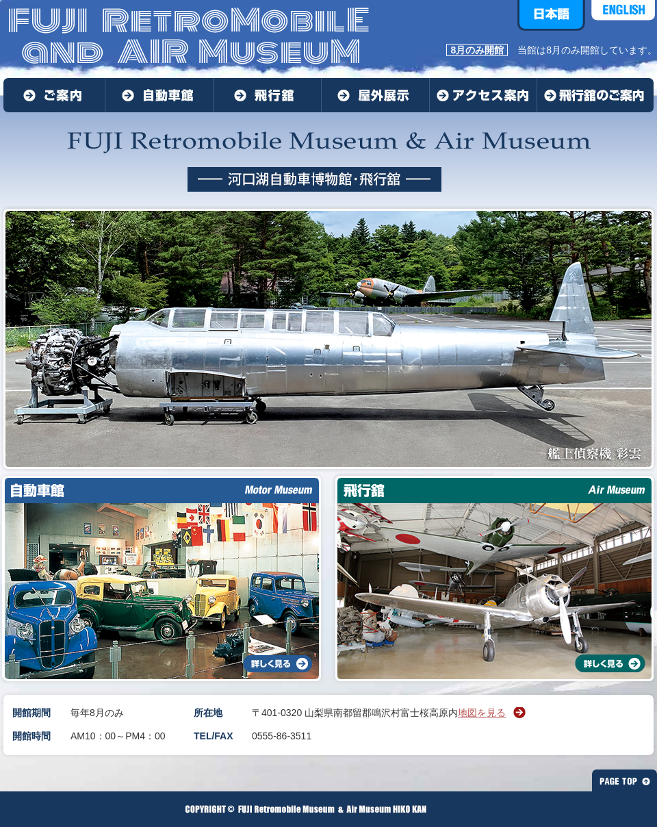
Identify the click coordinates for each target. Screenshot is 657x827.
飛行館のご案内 (595, 95)
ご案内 (54, 95)
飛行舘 (268, 95)
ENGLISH (623, 15)
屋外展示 (376, 95)
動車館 (159, 95)
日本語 (551, 15)
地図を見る (482, 712)
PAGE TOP (624, 780)
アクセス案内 (483, 95)
